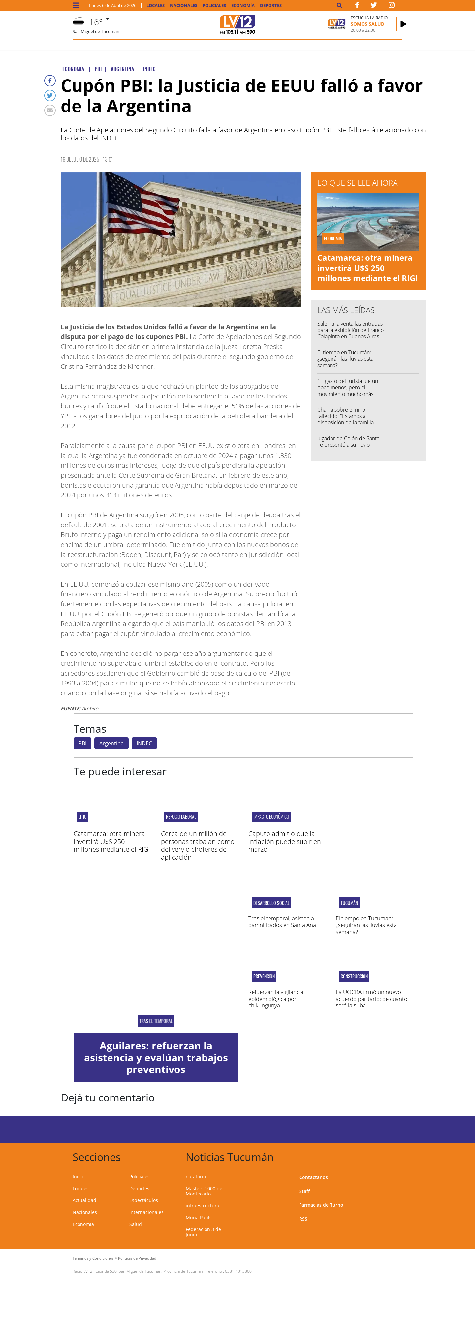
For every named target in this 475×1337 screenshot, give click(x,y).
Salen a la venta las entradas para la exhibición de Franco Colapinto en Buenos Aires (350, 330)
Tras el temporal (156, 1021)
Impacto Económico (271, 816)
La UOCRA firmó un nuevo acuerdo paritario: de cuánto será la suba (371, 998)
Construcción (354, 976)
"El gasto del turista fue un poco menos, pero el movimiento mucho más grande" (347, 390)
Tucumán (349, 903)
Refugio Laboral (181, 816)
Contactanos (313, 1177)
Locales (155, 5)
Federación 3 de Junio (203, 1232)
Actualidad (84, 1200)
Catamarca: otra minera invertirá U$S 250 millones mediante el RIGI (367, 267)
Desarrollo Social (271, 903)
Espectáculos (143, 1200)
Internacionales (146, 1212)
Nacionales (183, 5)
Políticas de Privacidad (137, 1258)
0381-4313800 (238, 1271)
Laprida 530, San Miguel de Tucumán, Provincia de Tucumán (149, 1271)
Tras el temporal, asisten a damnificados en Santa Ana (282, 921)
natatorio (196, 1176)
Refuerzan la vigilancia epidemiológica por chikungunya (275, 998)
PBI (82, 743)
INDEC (144, 743)
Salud (135, 1224)
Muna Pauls (199, 1217)
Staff (304, 1191)
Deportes (271, 5)
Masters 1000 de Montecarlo (204, 1191)
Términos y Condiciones (93, 1258)
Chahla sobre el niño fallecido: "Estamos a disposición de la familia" (346, 416)
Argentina (111, 743)
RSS (303, 1219)
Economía (243, 5)
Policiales (214, 5)
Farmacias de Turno (321, 1205)
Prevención (264, 976)
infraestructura (202, 1205)
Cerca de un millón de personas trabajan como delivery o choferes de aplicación (198, 845)
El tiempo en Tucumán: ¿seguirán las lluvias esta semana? (345, 358)
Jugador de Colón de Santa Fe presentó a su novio (348, 441)
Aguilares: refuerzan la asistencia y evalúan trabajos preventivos (156, 1057)
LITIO (82, 816)
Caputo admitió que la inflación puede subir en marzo (284, 841)
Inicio (78, 1176)
